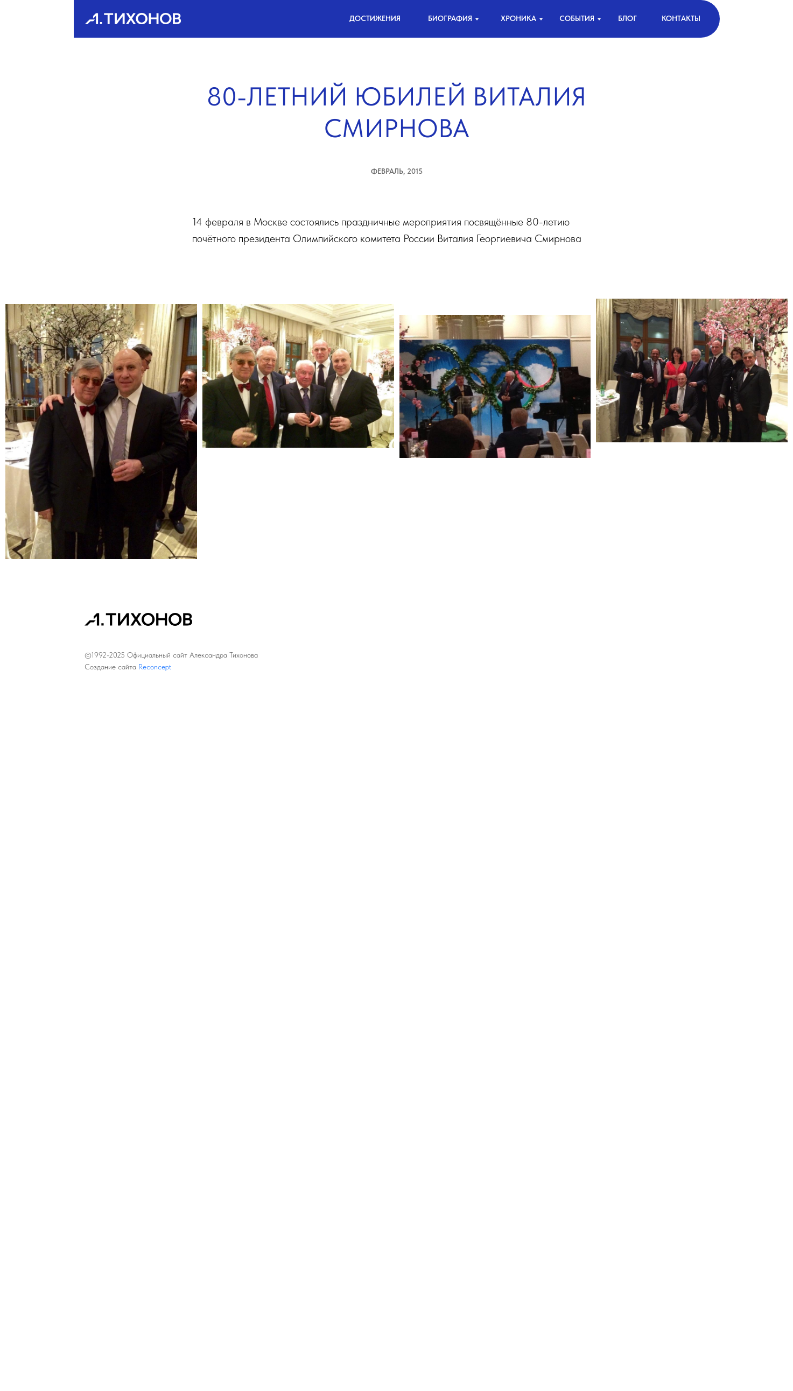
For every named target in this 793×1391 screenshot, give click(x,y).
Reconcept (154, 666)
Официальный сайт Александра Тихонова (192, 655)
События (576, 18)
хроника (518, 18)
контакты (681, 18)
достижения (375, 18)
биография (450, 18)
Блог (627, 18)
